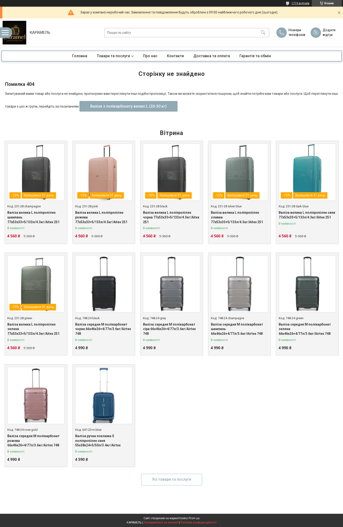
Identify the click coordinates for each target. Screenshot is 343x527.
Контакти (175, 56)
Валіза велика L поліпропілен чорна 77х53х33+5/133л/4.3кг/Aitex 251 (171, 217)
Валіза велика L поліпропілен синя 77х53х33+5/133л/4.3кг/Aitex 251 (307, 215)
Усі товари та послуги (171, 479)
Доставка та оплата (211, 56)
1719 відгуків (300, 3)
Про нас (150, 56)
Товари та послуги (113, 56)
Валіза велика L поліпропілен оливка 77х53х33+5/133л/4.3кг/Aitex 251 (237, 217)
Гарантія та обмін (255, 56)
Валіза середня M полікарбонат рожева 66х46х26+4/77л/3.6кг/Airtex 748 (33, 440)
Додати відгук (329, 32)
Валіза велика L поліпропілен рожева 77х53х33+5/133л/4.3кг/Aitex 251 (101, 217)
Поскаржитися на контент (160, 522)
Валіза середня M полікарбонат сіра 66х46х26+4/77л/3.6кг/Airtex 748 (169, 328)
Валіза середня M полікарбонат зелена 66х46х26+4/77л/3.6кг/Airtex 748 (305, 328)
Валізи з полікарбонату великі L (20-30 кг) (128, 106)
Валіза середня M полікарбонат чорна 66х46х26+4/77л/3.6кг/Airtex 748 (103, 328)
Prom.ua (194, 518)
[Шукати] (263, 32)
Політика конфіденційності (198, 522)
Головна (79, 56)
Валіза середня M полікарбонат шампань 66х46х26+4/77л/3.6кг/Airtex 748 (237, 328)
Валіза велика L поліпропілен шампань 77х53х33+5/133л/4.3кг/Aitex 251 (33, 217)
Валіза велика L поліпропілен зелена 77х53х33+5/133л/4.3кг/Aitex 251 (33, 328)
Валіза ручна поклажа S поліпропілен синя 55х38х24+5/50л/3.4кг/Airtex (98, 440)
